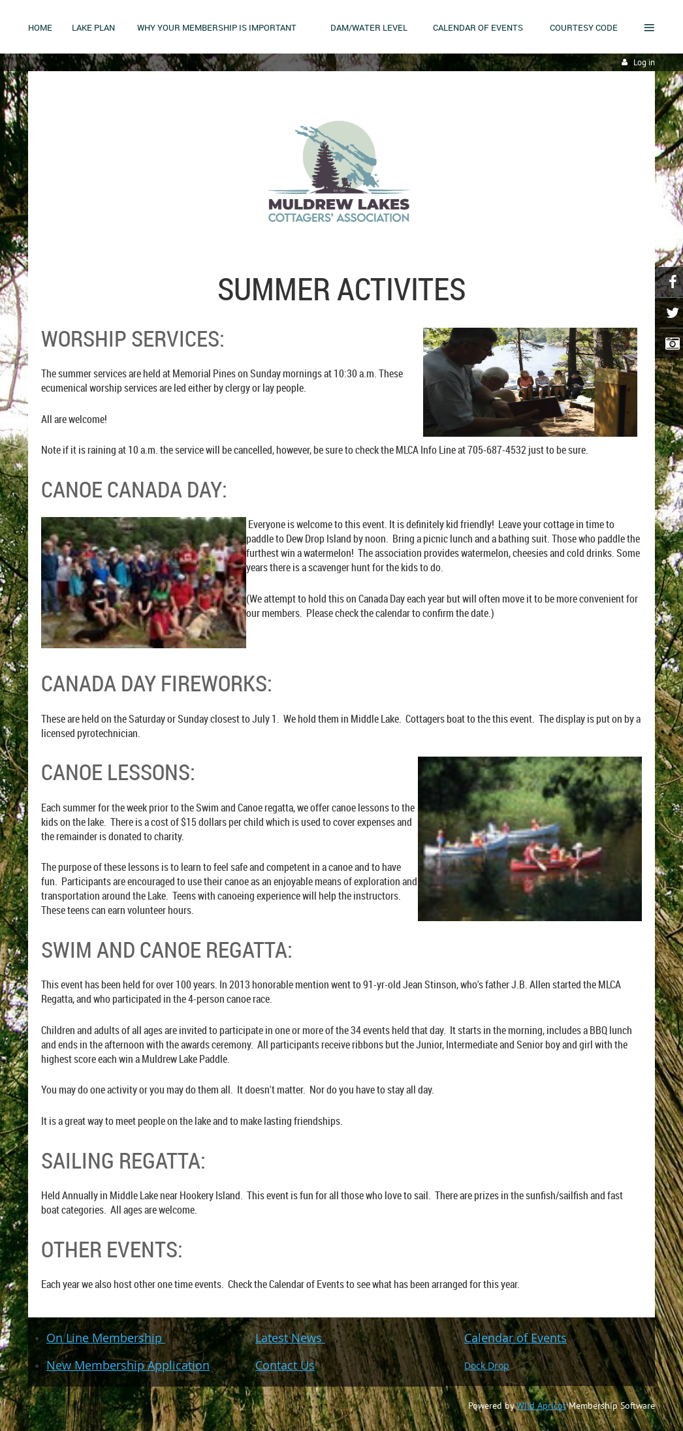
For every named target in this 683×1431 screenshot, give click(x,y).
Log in (644, 62)
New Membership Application (128, 1365)
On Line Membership (105, 1337)
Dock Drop (486, 1365)
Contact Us (285, 1365)
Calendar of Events (515, 1337)
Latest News (290, 1337)
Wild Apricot (541, 1405)
